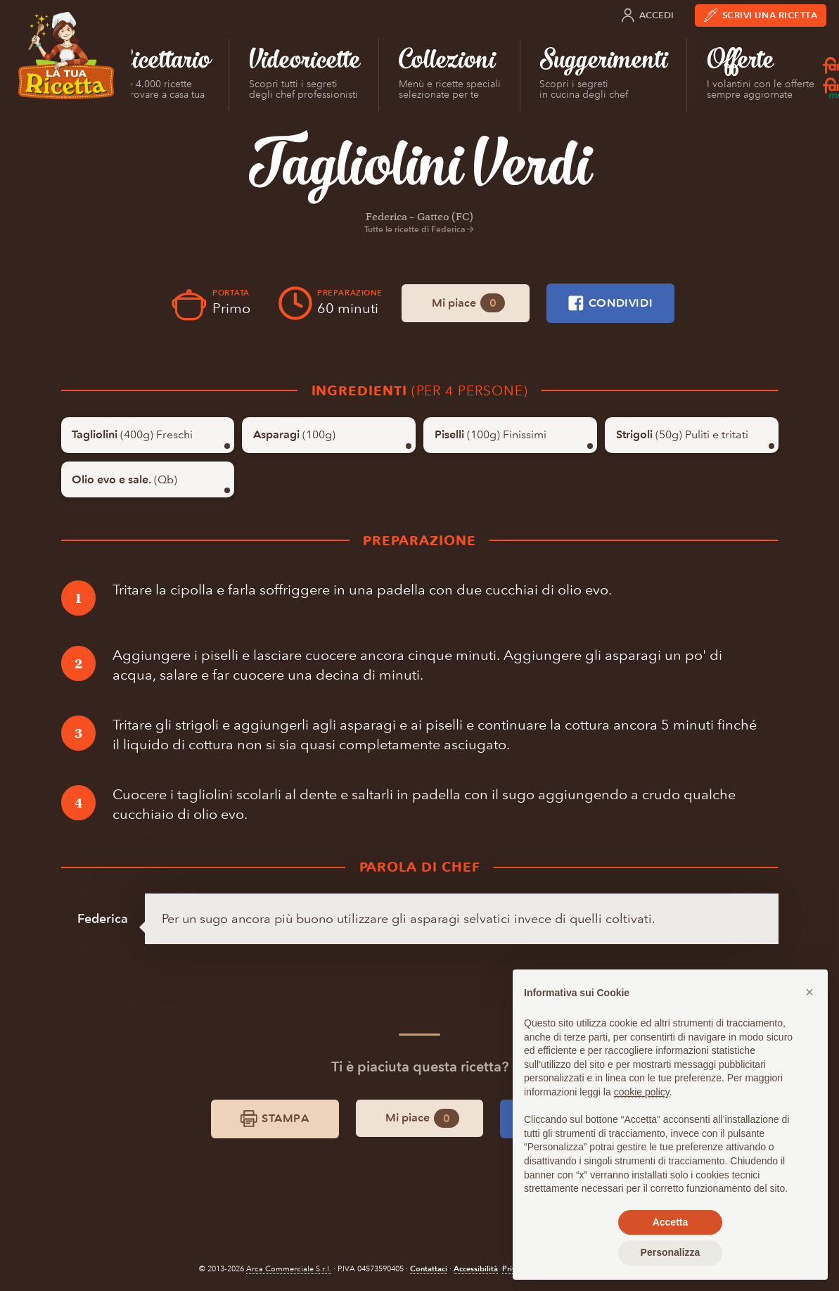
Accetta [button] (671, 1222)
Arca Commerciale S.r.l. (288, 1268)
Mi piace (468, 302)
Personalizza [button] (670, 1252)
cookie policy (642, 1092)
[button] (809, 992)
